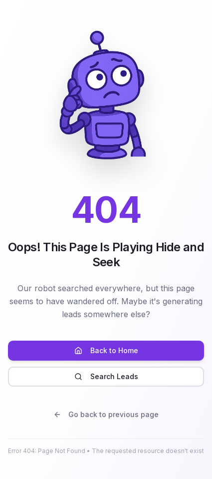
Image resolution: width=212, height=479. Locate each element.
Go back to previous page (106, 414)
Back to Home (106, 350)
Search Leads (106, 376)
